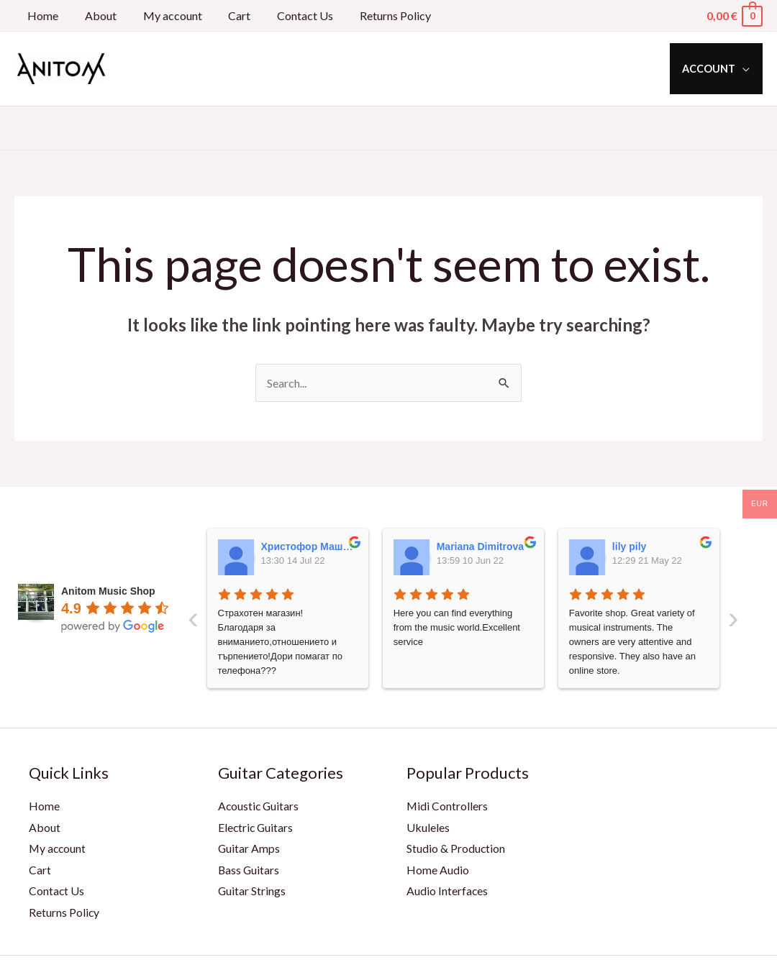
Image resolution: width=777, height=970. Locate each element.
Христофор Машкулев (316, 546)
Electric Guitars (256, 827)
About (96, 15)
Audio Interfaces (447, 891)
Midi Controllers (447, 806)
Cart (228, 15)
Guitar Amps (249, 849)
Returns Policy (376, 15)
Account (711, 69)
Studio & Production (456, 849)
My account (164, 15)
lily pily (629, 546)
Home (41, 15)
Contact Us (290, 15)
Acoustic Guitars (259, 806)
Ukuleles (428, 827)
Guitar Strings (252, 891)
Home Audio (437, 870)
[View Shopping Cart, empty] (734, 15)
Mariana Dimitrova (480, 546)
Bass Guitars (249, 870)
